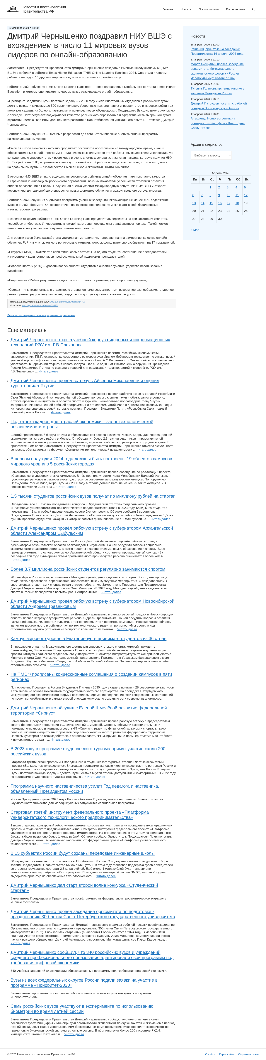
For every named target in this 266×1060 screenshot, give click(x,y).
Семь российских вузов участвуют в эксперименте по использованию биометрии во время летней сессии (82, 1009)
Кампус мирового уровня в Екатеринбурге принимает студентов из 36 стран (88, 638)
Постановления (209, 9)
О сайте (210, 1054)
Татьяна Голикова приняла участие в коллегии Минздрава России (217, 91)
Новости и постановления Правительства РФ (44, 9)
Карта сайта (227, 1054)
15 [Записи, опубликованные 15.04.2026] (211, 203)
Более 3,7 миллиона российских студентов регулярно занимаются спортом (88, 569)
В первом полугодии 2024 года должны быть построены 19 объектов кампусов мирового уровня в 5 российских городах (91, 461)
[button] (253, 9)
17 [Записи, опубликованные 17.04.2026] (228, 203)
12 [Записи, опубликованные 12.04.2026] (246, 195)
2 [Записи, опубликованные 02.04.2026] (219, 187)
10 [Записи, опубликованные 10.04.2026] (228, 195)
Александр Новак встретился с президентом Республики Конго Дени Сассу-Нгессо (218, 123)
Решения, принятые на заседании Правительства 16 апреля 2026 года (217, 51)
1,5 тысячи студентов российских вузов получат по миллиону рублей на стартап (93, 496)
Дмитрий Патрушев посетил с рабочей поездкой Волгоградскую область (219, 106)
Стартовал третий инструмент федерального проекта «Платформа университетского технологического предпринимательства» (80, 815)
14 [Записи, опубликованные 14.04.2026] (202, 203)
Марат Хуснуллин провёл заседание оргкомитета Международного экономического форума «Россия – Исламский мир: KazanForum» (217, 71)
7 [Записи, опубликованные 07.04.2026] (202, 195)
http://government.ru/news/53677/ (40, 305)
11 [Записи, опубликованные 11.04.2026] (237, 195)
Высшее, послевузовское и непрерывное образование (41, 315)
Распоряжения (235, 9)
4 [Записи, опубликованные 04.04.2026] (236, 187)
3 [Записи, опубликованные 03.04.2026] (228, 187)
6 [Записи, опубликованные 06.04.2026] (193, 195)
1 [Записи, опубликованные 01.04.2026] (210, 187)
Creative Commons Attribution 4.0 (67, 302)
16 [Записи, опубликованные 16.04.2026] (220, 203)
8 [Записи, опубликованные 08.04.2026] (210, 195)
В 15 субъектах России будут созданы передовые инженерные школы (83, 853)
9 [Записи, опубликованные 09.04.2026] (219, 195)
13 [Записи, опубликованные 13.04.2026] (194, 203)
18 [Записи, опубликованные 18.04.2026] (237, 203)
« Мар (195, 230)
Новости (186, 9)
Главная (168, 9)
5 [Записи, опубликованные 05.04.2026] (245, 187)
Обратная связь (248, 1054)
